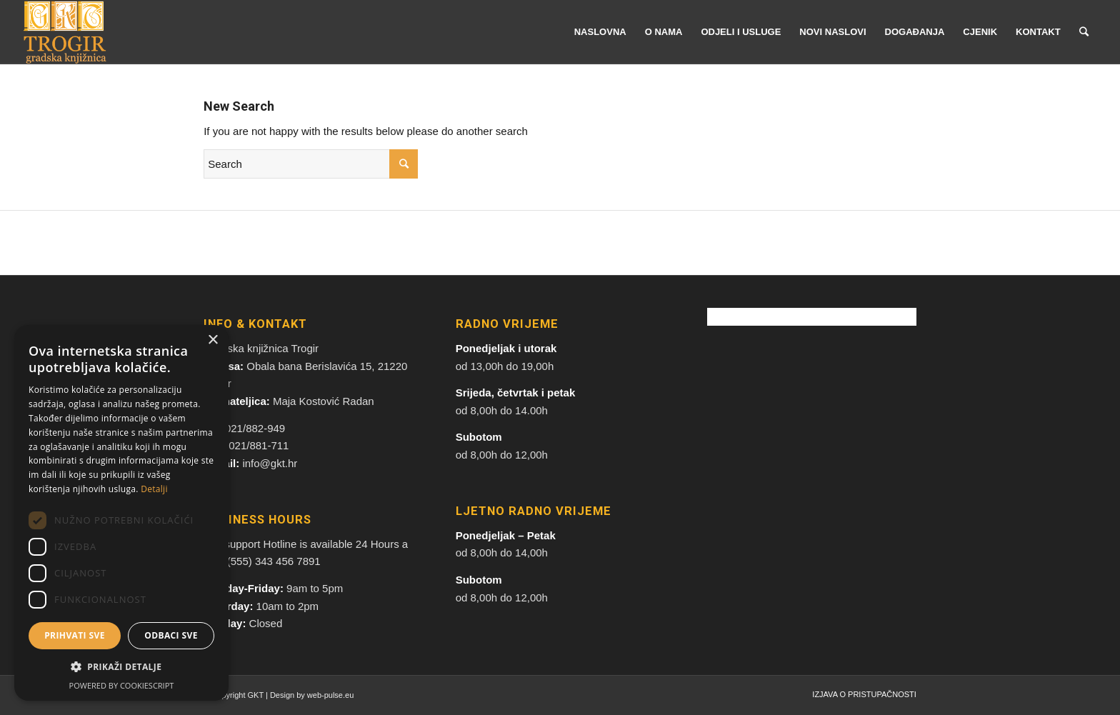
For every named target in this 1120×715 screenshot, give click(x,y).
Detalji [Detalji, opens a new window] (154, 489)
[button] (121, 667)
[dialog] (121, 513)
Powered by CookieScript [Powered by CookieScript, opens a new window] (121, 685)
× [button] (212, 340)
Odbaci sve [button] (171, 635)
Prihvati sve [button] (74, 635)
